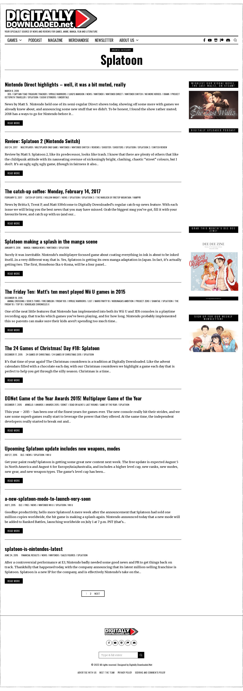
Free (27, 505)
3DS (9, 94)
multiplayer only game (46, 147)
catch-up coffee (33, 197)
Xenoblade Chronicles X (37, 304)
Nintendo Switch (134, 94)
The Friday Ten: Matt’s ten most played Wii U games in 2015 (65, 291)
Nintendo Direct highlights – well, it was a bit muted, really (65, 84)
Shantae (156, 301)
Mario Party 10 (102, 301)
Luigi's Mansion (76, 94)
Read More (14, 123)
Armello (29, 404)
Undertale (63, 97)
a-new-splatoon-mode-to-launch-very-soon (48, 498)
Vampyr (137, 197)
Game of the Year (108, 404)
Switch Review (159, 147)
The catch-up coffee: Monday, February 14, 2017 (53, 191)
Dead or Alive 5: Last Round (84, 404)
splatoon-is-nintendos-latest (34, 548)
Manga (27, 247)
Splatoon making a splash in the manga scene (51, 241)
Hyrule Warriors (57, 94)
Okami (166, 94)
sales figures (68, 555)
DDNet (64, 404)
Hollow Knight (52, 197)
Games (12, 40)
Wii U (48, 454)
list (90, 301)
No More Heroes (153, 94)
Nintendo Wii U (46, 505)
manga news (38, 247)
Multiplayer (27, 147)
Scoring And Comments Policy (152, 672)
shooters (118, 147)
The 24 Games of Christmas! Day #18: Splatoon (52, 348)
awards (39, 404)
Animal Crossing (15, 301)
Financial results (30, 555)
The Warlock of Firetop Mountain (113, 197)
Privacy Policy (125, 672)
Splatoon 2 (144, 147)
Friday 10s (61, 301)
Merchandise (79, 40)
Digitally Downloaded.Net (140, 664)
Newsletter (104, 40)
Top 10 (19, 304)
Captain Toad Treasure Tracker (30, 94)
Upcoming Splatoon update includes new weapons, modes (62, 448)
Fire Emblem (48, 301)
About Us (126, 40)
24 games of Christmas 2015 (66, 354)
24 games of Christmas (38, 354)
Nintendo (99, 94)
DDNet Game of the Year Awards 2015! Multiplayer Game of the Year (73, 398)
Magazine (55, 40)
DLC (22, 454)
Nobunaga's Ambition (122, 301)
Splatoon (33, 97)
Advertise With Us (85, 672)
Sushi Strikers (48, 97)
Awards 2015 (52, 404)
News (89, 94)
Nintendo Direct (114, 94)
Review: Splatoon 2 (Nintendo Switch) (42, 141)
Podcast (35, 40)
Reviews (96, 147)
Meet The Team (106, 672)
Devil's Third (33, 301)
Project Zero (142, 301)
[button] (141, 655)
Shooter (106, 147)
